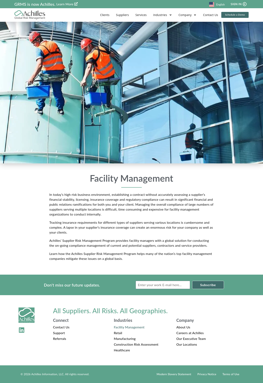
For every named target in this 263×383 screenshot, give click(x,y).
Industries (161, 14)
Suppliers (121, 15)
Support (59, 333)
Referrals (59, 339)
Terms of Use (231, 374)
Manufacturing (125, 339)
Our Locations (186, 344)
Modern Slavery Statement (174, 374)
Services (139, 15)
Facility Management (129, 327)
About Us (183, 327)
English (217, 4)
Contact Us (209, 15)
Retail (118, 333)
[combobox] (217, 4)
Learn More (64, 4)
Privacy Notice (206, 374)
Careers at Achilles (190, 333)
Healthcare (122, 350)
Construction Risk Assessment (136, 344)
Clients (103, 15)
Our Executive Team (191, 339)
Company (186, 14)
